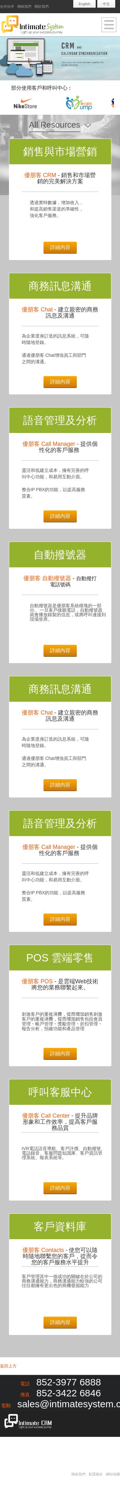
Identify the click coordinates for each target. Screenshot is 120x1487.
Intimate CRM (26, 1422)
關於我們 (42, 6)
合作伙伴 (7, 6)
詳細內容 (60, 247)
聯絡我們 (24, 6)
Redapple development (38, 1447)
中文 (106, 4)
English (84, 4)
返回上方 (8, 1366)
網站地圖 (113, 1474)
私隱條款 (96, 1474)
